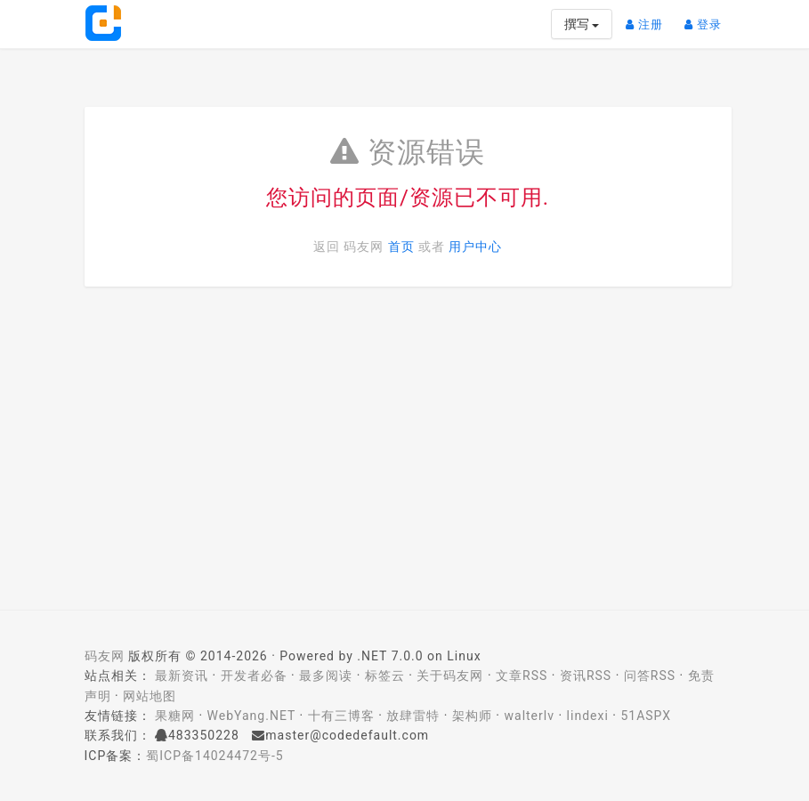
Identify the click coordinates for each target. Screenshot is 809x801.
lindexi (588, 715)
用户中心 (475, 246)
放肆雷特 (413, 715)
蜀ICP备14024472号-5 (214, 755)
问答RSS (650, 675)
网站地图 (149, 696)
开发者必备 (254, 675)
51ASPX (645, 715)
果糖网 (175, 715)
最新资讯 (181, 675)
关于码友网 (450, 675)
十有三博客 (341, 715)
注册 (649, 17)
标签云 (385, 675)
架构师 (472, 715)
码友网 (105, 656)
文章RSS (521, 675)
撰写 (581, 24)
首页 (401, 246)
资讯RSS (585, 675)
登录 (707, 17)
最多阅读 (325, 675)
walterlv (529, 715)
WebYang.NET (251, 715)
